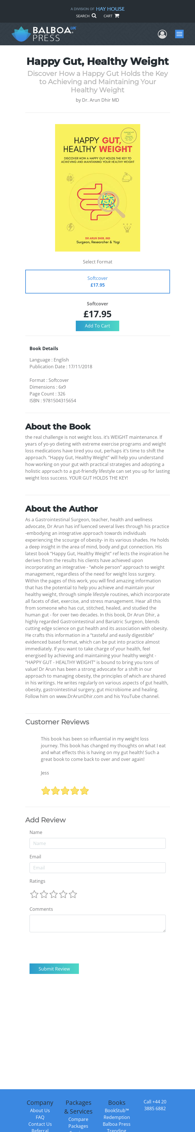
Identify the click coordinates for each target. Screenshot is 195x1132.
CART (111, 15)
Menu (180, 34)
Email (35, 857)
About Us (40, 1110)
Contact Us (40, 1124)
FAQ (40, 1117)
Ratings (37, 881)
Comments (41, 909)
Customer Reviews (57, 722)
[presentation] (73, 948)
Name (36, 832)
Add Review (45, 820)
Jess (45, 773)
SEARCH (86, 15)
